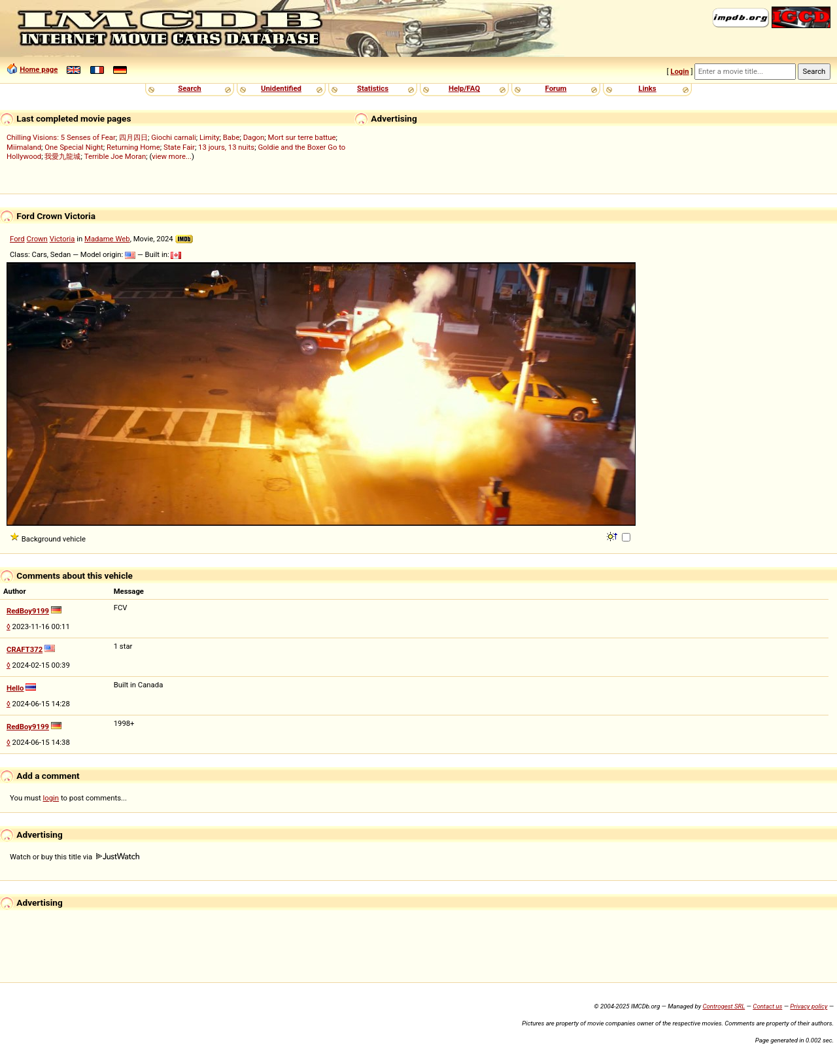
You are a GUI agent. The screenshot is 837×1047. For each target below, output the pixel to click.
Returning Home (133, 147)
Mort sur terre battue (302, 137)
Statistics (372, 88)
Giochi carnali (173, 137)
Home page (39, 69)
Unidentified (281, 88)
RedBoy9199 (28, 610)
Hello (15, 688)
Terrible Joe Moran (115, 156)
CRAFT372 (25, 649)
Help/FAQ (464, 88)
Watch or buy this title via (74, 856)
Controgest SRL (723, 1006)
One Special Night (73, 147)
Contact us (767, 1006)
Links (647, 88)
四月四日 (133, 137)
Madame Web (107, 238)
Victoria (62, 238)
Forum (556, 88)
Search (189, 88)
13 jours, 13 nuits (226, 147)
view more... (172, 156)
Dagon (254, 137)
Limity (209, 137)
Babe (231, 137)
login (51, 797)
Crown (37, 238)
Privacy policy (808, 1006)
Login (679, 71)
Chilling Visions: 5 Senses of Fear (61, 137)
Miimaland (24, 147)
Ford (17, 238)
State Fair (179, 147)
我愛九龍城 (62, 156)
